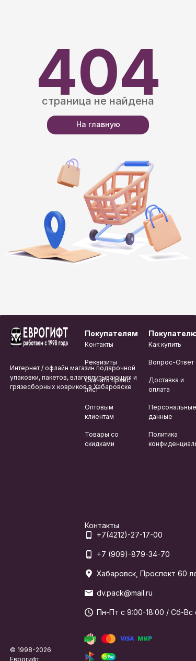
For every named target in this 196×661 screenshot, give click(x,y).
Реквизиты (101, 362)
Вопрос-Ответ (171, 362)
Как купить (164, 344)
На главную (98, 124)
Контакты (99, 344)
